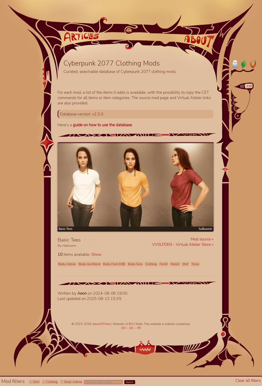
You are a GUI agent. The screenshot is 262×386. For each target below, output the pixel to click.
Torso (195, 264)
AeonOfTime (101, 324)
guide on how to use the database (102, 125)
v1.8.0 (129, 324)
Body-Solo (135, 264)
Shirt (34, 382)
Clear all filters (248, 380)
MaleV (175, 264)
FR (139, 328)
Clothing (50, 382)
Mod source (201, 239)
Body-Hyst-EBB (114, 264)
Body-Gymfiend (89, 264)
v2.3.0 (97, 114)
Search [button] (129, 382)
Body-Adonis (71, 382)
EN (124, 328)
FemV (164, 264)
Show (96, 254)
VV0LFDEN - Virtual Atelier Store (182, 244)
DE (131, 328)
